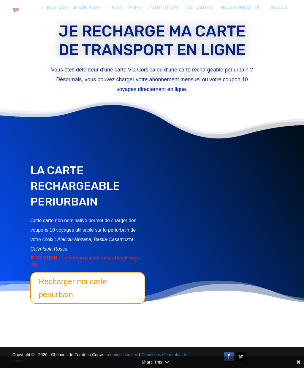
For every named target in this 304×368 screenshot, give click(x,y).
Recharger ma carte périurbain (73, 288)
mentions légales (122, 354)
